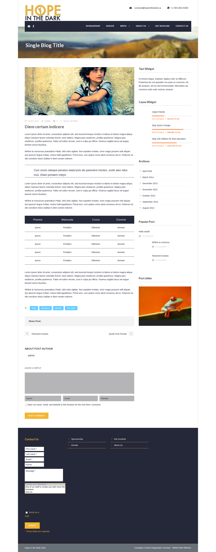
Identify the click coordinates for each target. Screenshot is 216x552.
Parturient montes (160, 256)
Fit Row (73, 121)
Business (45, 308)
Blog (66, 121)
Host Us (45, 492)
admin (47, 121)
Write (123, 26)
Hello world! (144, 231)
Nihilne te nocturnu (161, 242)
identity (58, 308)
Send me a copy (32, 514)
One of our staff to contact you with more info (45, 487)
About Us (141, 26)
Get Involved (162, 26)
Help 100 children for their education (169, 139)
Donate (110, 26)
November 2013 (150, 189)
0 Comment (147, 236)
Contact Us (182, 26)
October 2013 (148, 195)
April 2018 (147, 171)
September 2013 (150, 202)
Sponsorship (93, 26)
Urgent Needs (158, 112)
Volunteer (45, 489)
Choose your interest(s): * (45, 484)
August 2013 (148, 208)
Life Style (71, 308)
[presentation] (47, 503)
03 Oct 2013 (33, 121)
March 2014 (148, 177)
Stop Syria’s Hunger (161, 125)
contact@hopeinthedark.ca (147, 7)
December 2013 (150, 183)
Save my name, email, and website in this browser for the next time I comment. (64, 404)
